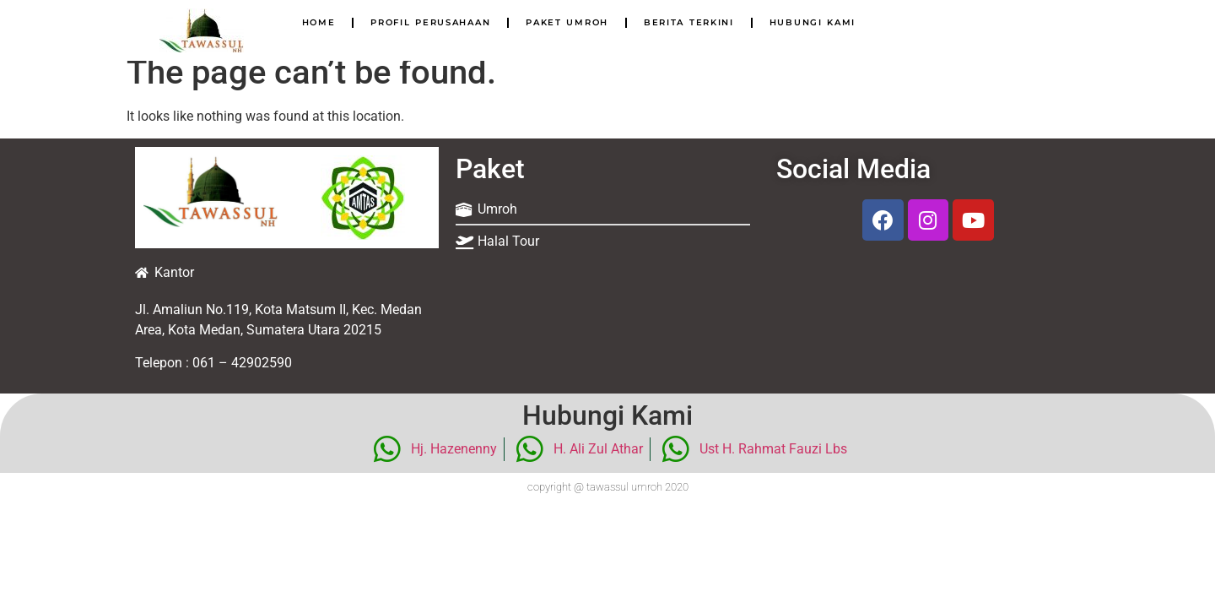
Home (319, 22)
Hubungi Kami (813, 22)
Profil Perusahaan (430, 22)
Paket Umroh (567, 22)
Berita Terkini (689, 22)
